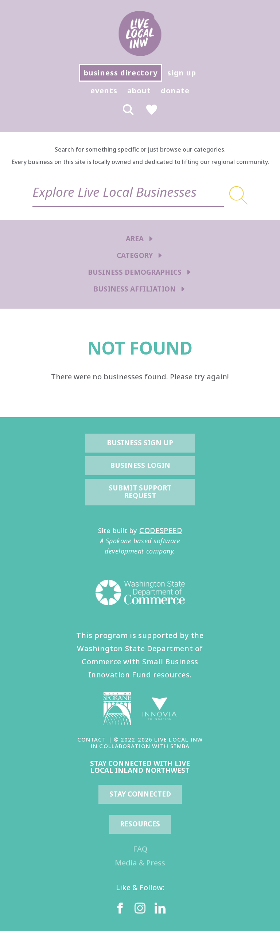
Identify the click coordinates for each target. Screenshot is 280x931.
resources (140, 824)
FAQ (140, 849)
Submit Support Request (141, 492)
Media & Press (140, 862)
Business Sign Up (140, 442)
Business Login (140, 465)
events (103, 90)
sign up (181, 73)
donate (175, 90)
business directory (121, 73)
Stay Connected (140, 794)
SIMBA (179, 746)
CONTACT (91, 739)
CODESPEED (160, 530)
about (139, 90)
